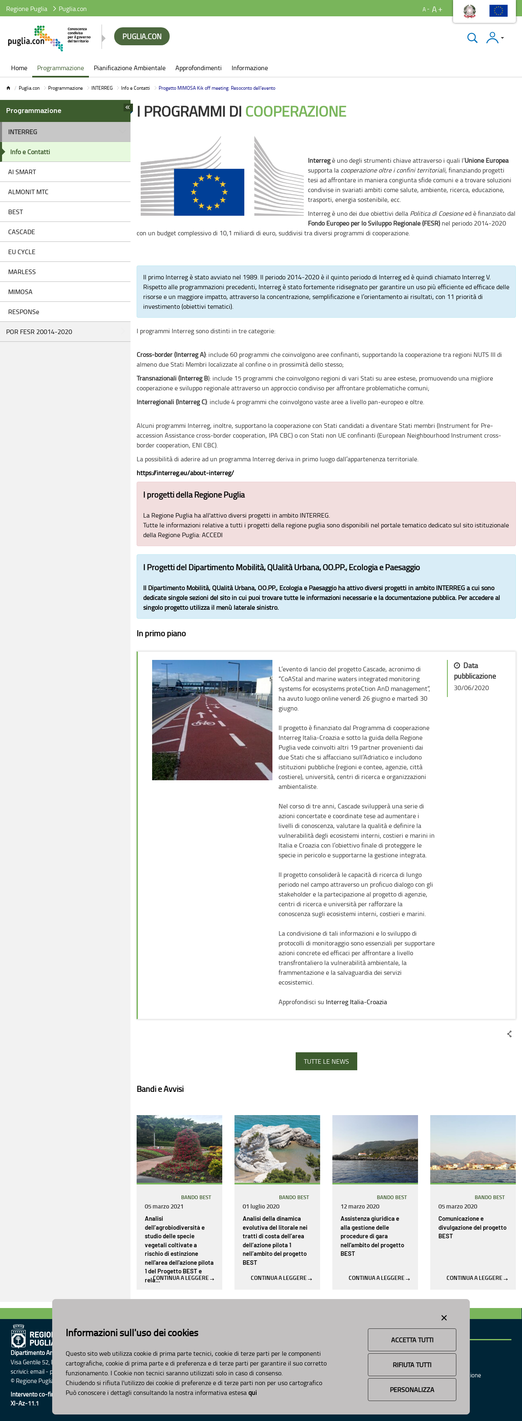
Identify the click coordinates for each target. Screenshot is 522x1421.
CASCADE (21, 231)
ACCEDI (212, 534)
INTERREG (102, 87)
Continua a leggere (183, 1278)
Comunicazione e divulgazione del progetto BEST (472, 1228)
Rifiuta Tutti (412, 1364)
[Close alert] (444, 1316)
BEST (15, 211)
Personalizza (412, 1389)
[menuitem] (19, 68)
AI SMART (22, 171)
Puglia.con (29, 87)
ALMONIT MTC (28, 191)
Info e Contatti (135, 87)
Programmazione (65, 87)
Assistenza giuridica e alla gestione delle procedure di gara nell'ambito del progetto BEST (372, 1236)
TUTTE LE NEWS (326, 1061)
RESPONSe (23, 311)
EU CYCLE (21, 251)
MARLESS (22, 271)
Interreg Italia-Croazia (356, 1001)
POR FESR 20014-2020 (39, 331)
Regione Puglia (26, 8)
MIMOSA (20, 291)
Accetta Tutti (412, 1339)
